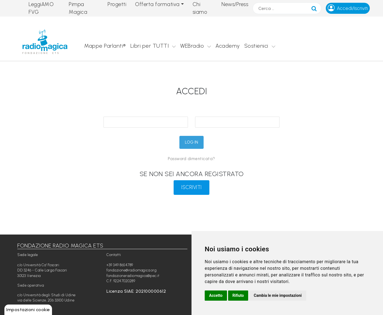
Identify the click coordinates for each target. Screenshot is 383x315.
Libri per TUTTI (149, 45)
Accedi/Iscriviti (352, 8)
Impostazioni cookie (28, 309)
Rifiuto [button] (238, 295)
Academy (227, 45)
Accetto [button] (216, 295)
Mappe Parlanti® (105, 45)
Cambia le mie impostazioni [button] (278, 295)
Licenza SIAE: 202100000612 (136, 291)
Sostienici (256, 45)
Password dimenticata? (191, 158)
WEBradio (192, 45)
